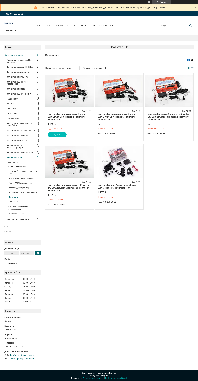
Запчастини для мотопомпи (20, 152)
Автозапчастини (14, 157)
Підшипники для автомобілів (21, 178)
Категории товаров (13, 55)
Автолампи (13, 162)
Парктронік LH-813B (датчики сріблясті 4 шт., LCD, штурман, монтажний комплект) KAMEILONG (68, 188)
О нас (73, 26)
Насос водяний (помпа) (18, 188)
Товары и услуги (55, 26)
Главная (39, 26)
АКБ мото (11, 104)
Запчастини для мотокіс (18, 135)
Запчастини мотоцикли (17, 77)
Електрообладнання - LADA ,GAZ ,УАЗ (23, 172)
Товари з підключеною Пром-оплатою (20, 61)
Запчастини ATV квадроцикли (21, 130)
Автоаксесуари (15, 202)
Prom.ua (112, 373)
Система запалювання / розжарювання (18, 207)
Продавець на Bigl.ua (99, 376)
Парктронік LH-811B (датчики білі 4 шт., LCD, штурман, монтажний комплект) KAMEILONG (117, 117)
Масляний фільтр (16, 213)
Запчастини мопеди (16, 89)
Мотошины (12, 114)
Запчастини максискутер (18, 72)
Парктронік (13, 197)
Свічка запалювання (17, 166)
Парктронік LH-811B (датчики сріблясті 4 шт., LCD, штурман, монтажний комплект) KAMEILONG (168, 117)
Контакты (84, 26)
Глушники (11, 109)
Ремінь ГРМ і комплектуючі (20, 183)
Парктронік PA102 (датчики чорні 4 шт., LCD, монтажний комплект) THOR (117, 186)
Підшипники (12, 99)
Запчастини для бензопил (19, 94)
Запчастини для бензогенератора (15, 146)
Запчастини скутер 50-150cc (20, 67)
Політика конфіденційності (116, 378)
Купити (57, 135)
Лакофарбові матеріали (18, 219)
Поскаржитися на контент (93, 378)
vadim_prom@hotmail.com (23, 358)
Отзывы (8, 231)
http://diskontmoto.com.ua (22, 355)
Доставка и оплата (102, 26)
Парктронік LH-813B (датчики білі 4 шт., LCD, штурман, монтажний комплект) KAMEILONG (67, 117)
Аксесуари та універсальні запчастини (19, 124)
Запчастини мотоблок (17, 140)
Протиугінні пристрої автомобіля (22, 192)
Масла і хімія (13, 118)
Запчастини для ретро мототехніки (17, 83)
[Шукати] (190, 25)
